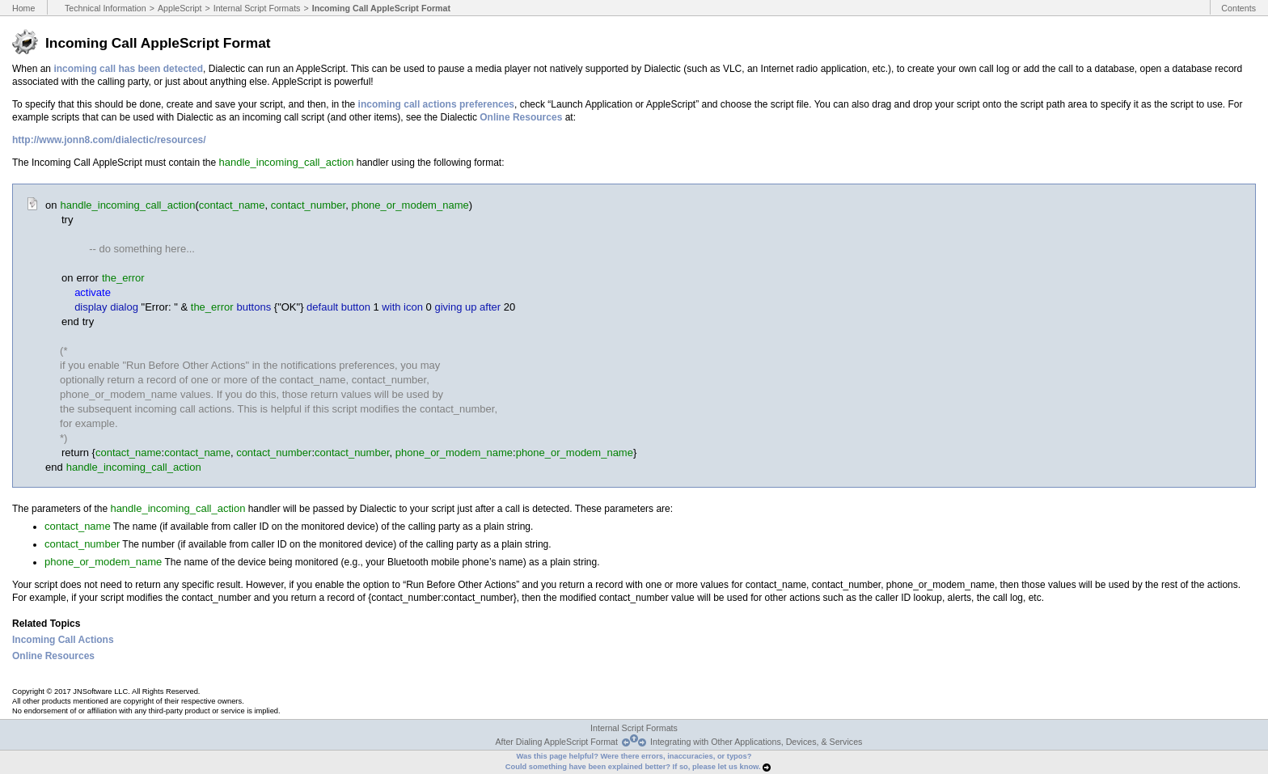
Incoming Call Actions (63, 639)
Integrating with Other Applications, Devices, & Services (756, 742)
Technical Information (105, 8)
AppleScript (180, 8)
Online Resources (521, 117)
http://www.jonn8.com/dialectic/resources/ (109, 140)
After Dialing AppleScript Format (556, 742)
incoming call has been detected (128, 68)
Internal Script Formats (257, 8)
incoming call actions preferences (436, 104)
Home (23, 8)
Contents (1238, 8)
